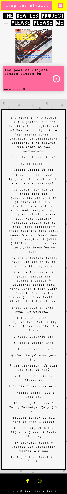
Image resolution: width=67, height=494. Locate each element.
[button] (60, 5)
